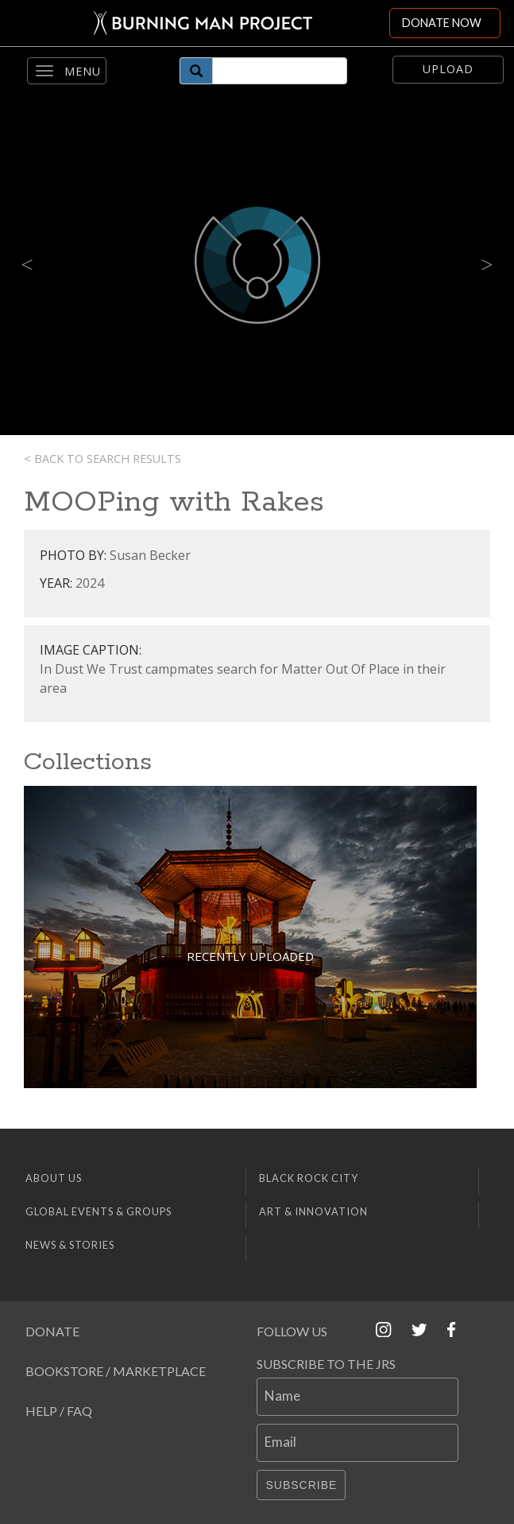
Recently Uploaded (250, 956)
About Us (53, 1178)
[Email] (357, 1443)
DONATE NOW (441, 22)
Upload (448, 68)
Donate (52, 1331)
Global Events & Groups (98, 1211)
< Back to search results (102, 458)
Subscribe (301, 1485)
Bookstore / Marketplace (115, 1370)
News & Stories (69, 1244)
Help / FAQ (58, 1410)
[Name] (357, 1397)
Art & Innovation (313, 1211)
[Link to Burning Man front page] (194, 23)
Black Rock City (308, 1178)
